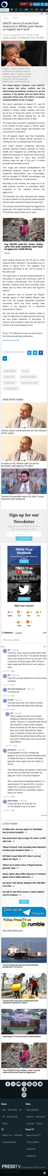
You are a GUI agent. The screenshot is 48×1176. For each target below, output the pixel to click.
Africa (5, 1123)
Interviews (40, 1117)
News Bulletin (32, 1110)
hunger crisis (10, 383)
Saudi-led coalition (28, 377)
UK (3, 1117)
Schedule (18, 1135)
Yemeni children (11, 389)
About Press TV (33, 1135)
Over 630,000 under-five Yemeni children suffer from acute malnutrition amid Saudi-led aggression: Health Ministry (23, 246)
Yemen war (9, 377)
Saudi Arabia (10, 371)
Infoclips (30, 1123)
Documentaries (9, 1142)
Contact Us (31, 1156)
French (36, 4)
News (6, 18)
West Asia (12, 1110)
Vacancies (31, 1149)
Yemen (16, 18)
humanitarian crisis (29, 383)
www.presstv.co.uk (11, 340)
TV (2, 1129)
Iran (4, 1110)
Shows (39, 1123)
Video (28, 1104)
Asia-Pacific (12, 1117)
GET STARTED (24, 538)
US (20, 1110)
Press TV (29, 1129)
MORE (24, 902)
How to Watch (32, 1142)
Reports (30, 1117)
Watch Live (7, 1135)
